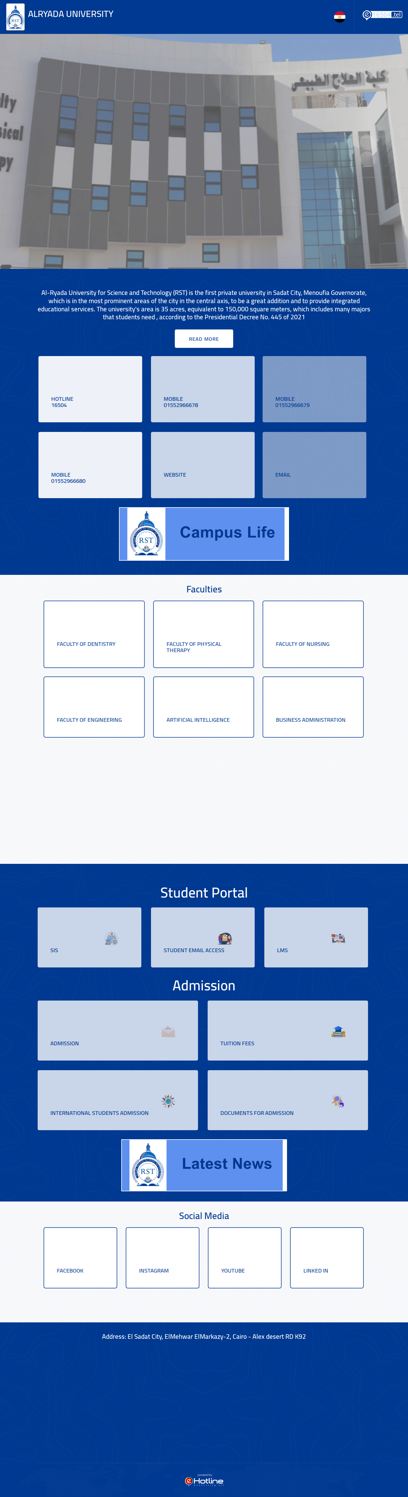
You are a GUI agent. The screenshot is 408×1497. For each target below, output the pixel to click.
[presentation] (367, 141)
